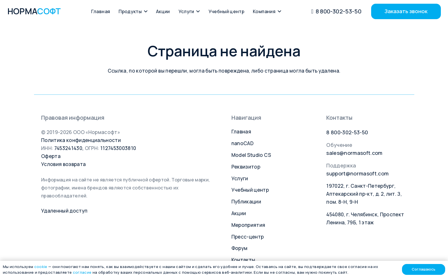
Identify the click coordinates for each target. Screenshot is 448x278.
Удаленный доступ (64, 210)
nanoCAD (242, 143)
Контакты (243, 260)
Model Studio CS (251, 155)
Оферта (51, 156)
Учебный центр (250, 190)
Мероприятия (248, 225)
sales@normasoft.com (354, 152)
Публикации (246, 201)
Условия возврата (63, 164)
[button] (144, 11)
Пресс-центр (247, 236)
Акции (238, 213)
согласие (82, 272)
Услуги (239, 178)
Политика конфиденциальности (81, 140)
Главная (241, 131)
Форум (239, 248)
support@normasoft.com (357, 173)
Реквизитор (245, 166)
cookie (40, 266)
